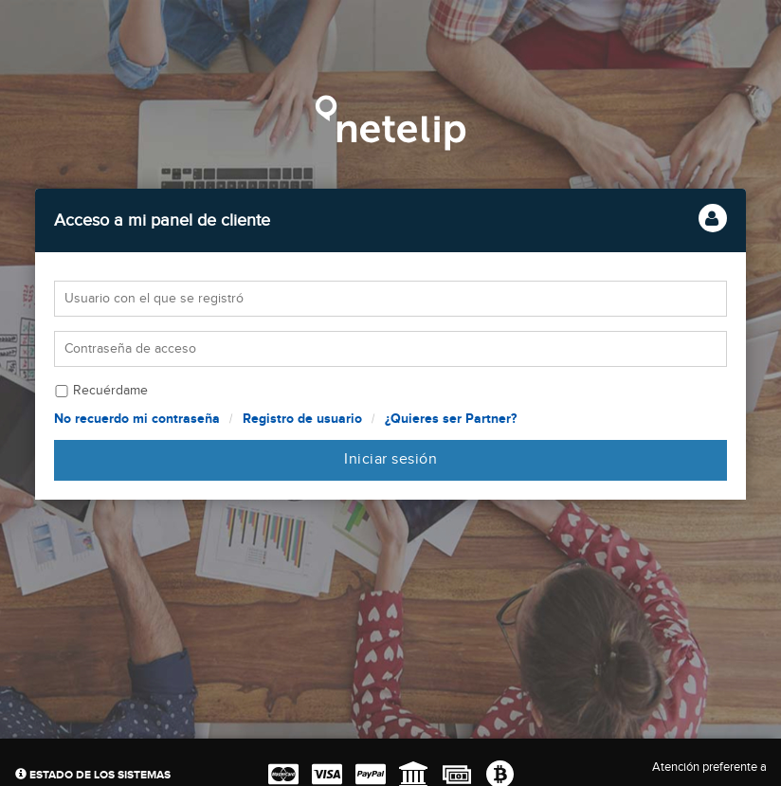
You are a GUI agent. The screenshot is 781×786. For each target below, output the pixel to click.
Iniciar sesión (390, 459)
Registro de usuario (302, 419)
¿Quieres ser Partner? (451, 419)
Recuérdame (110, 390)
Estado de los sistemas (93, 775)
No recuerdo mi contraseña (137, 419)
